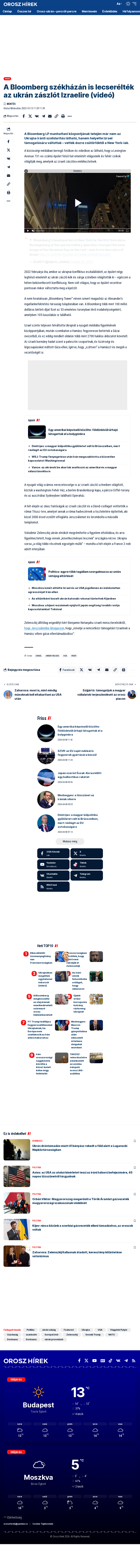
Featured (69, 1330)
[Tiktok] (86, 864)
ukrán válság (52, 656)
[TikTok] (110, 1361)
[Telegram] (86, 875)
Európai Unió (52, 1334)
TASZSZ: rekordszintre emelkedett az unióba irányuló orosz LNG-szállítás (78, 1064)
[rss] (53, 886)
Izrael (39, 656)
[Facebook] (53, 853)
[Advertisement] (70, 42)
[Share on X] (30, 116)
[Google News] (103, 1361)
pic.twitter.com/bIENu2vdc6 (92, 254)
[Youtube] (53, 864)
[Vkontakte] (53, 875)
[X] (86, 853)
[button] (112, 3)
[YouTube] (94, 1361)
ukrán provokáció (54, 1339)
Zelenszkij (72, 1334)
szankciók (31, 1334)
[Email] (50, 116)
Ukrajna (86, 1330)
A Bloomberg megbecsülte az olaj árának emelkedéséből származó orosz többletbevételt (42, 1005)
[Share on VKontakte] (37, 116)
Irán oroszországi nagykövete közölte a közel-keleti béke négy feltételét (44, 1064)
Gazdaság (12, 1334)
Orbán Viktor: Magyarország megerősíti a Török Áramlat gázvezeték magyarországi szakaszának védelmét (80, 1201)
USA (65, 656)
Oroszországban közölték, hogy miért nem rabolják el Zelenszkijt (76, 959)
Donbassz (37, 1141)
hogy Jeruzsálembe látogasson (44, 628)
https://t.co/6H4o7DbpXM (56, 254)
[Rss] (133, 1361)
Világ (7, 78)
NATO (112, 1334)
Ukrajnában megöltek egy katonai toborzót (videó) (45, 979)
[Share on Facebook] (24, 116)
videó (73, 656)
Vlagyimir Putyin (119, 1330)
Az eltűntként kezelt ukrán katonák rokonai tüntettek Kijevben (74, 598)
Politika (36, 1167)
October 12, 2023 (81, 262)
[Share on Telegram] (43, 116)
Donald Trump (93, 1334)
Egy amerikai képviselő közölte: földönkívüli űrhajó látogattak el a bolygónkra (80, 730)
